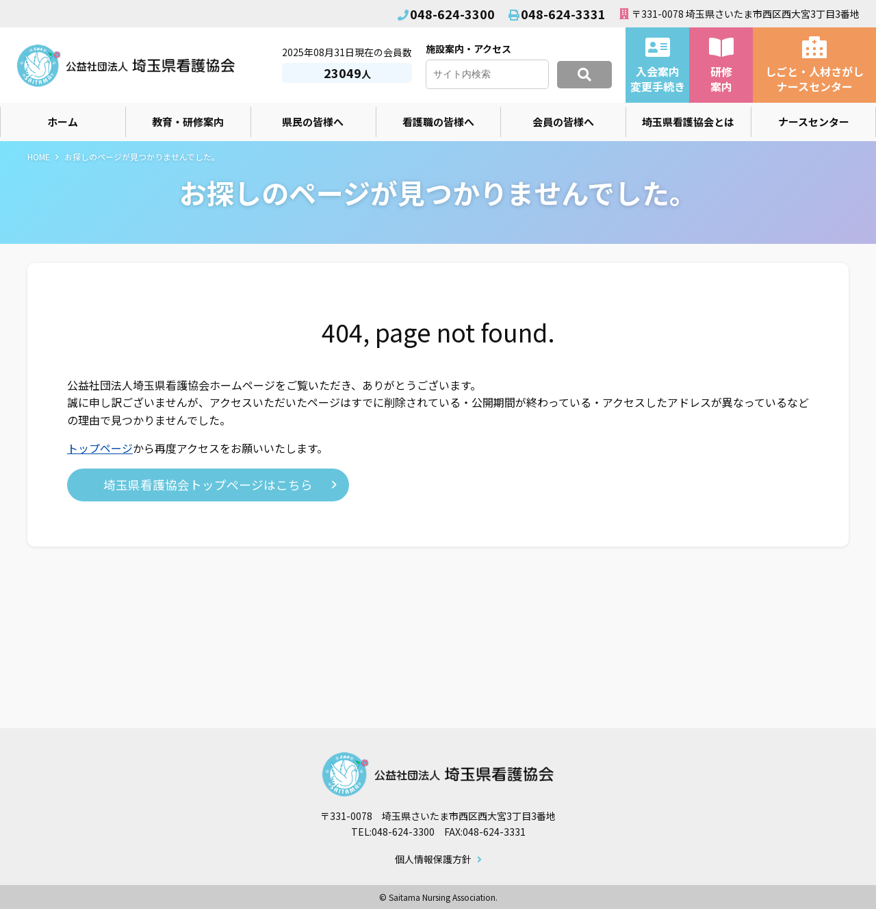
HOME (38, 156)
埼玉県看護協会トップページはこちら (208, 484)
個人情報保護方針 (433, 860)
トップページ (100, 448)
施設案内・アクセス (468, 48)
